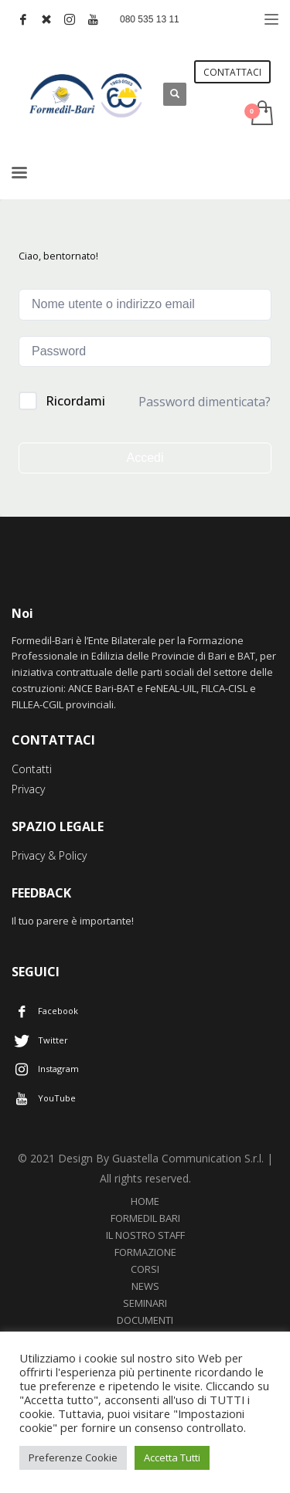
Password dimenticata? (204, 401)
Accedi (144, 457)
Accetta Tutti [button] (172, 1457)
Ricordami (75, 400)
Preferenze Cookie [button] (73, 1457)
